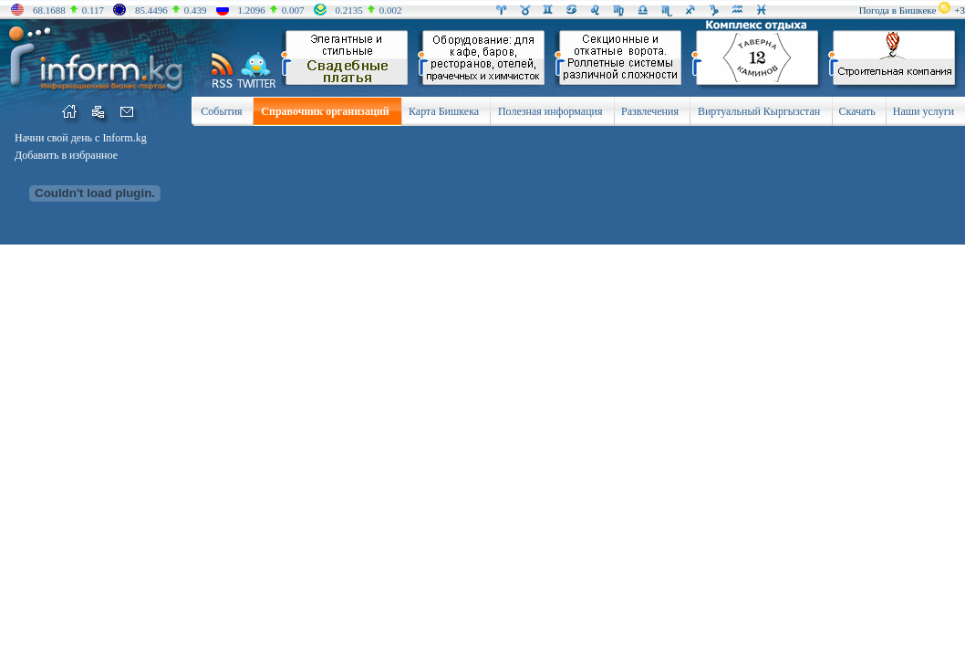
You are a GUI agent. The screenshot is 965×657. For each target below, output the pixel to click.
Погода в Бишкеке (898, 10)
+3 (959, 10)
